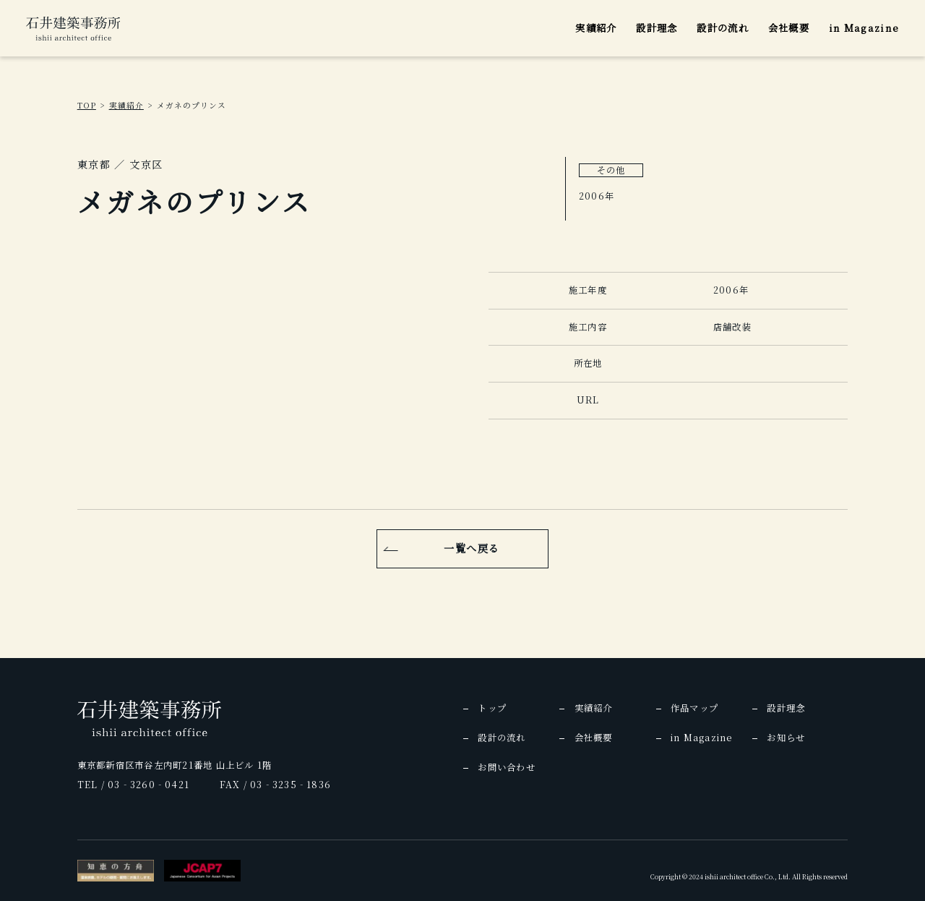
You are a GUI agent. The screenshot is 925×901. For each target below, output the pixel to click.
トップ (492, 707)
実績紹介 (595, 28)
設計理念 (656, 28)
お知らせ (786, 737)
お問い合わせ (506, 767)
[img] (73, 28)
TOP (86, 105)
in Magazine (864, 28)
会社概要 (788, 28)
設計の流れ (723, 28)
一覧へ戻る (471, 548)
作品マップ (694, 707)
